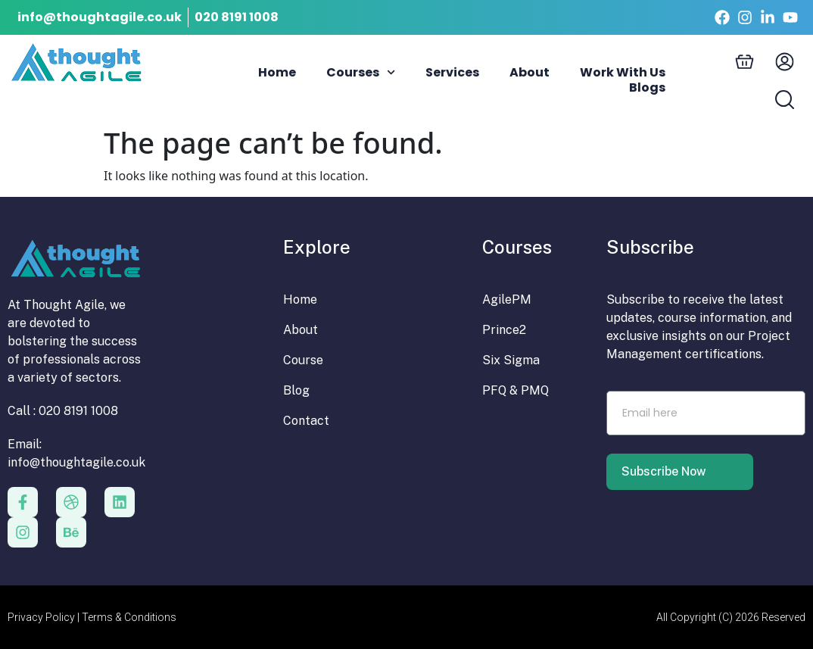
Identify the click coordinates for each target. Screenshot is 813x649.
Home (277, 72)
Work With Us (622, 72)
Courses (360, 72)
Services (452, 72)
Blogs (647, 87)
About (529, 72)
